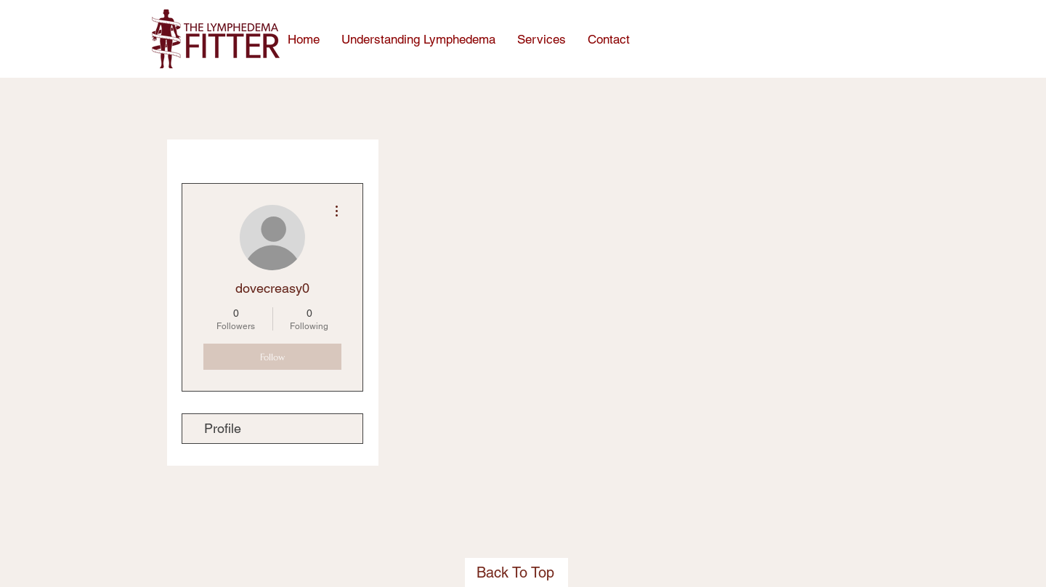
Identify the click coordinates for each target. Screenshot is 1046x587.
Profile (222, 428)
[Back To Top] (516, 572)
